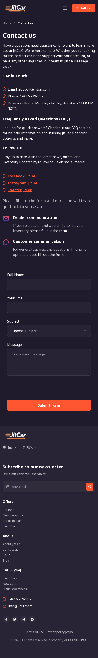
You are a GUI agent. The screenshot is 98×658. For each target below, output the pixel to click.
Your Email (16, 298)
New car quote (13, 515)
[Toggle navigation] (64, 8)
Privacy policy (55, 632)
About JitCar (11, 544)
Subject (13, 321)
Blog (6, 560)
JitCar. (21, 176)
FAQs (6, 555)
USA (27, 447)
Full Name (15, 274)
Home (7, 23)
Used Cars (10, 578)
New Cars (9, 583)
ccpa (69, 632)
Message (14, 344)
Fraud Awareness (15, 589)
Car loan (8, 510)
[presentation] (40, 389)
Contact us (10, 549)
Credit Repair (12, 521)
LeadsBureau (78, 640)
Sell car (84, 8)
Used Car (9, 526)
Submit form (49, 405)
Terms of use (34, 632)
